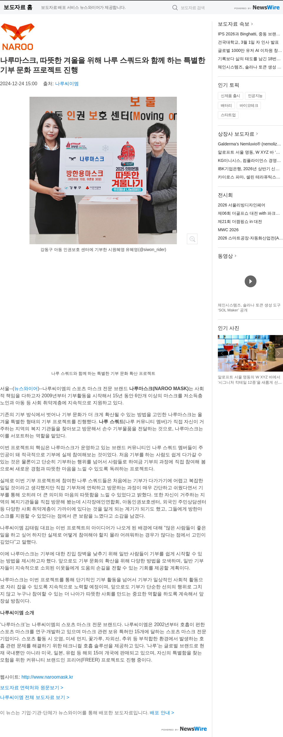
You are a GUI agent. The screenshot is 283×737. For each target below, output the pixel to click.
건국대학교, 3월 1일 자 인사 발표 (248, 42)
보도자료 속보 (233, 24)
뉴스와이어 (26, 388)
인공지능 (255, 95)
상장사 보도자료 (236, 134)
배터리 (226, 105)
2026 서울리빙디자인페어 (241, 205)
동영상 (225, 256)
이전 (222, 353)
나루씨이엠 (67, 83)
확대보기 (192, 239)
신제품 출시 (230, 95)
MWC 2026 (228, 229)
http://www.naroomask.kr (47, 676)
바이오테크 (249, 105)
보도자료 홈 (18, 7)
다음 (278, 353)
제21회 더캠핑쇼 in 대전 (240, 221)
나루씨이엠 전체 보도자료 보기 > (34, 697)
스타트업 (228, 115)
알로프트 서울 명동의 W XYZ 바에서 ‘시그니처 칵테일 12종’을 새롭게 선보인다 (250, 382)
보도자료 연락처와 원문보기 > (31, 687)
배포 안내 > (162, 712)
